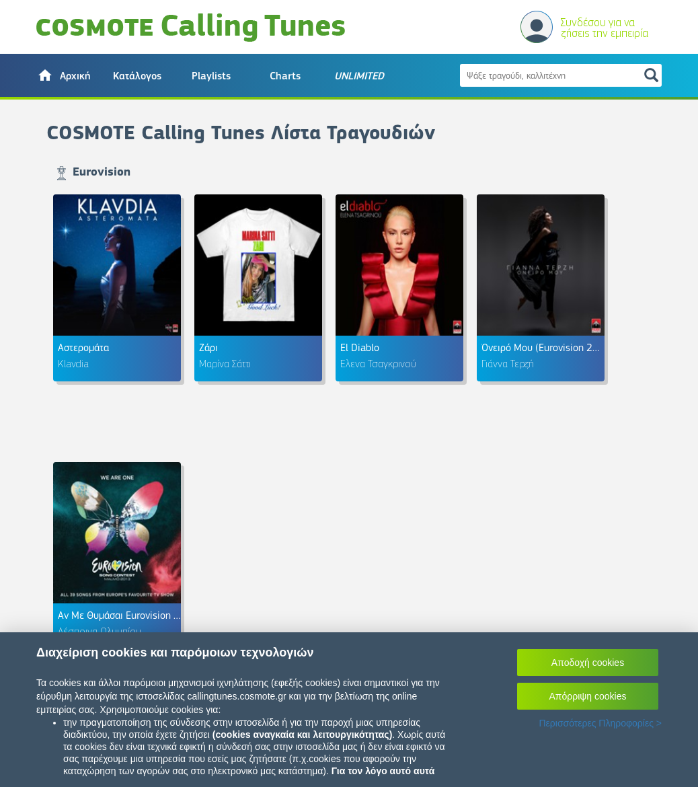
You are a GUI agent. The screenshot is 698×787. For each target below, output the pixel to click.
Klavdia (73, 363)
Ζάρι (208, 347)
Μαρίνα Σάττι (225, 363)
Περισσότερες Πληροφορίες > (600, 723)
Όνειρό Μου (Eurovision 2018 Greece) (564, 347)
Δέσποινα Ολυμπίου (99, 631)
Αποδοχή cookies (587, 662)
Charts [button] (285, 76)
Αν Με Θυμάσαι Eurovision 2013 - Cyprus (147, 615)
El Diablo (359, 347)
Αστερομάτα (83, 347)
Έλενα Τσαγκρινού (378, 363)
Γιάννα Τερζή (507, 363)
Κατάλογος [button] (137, 76)
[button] (63, 75)
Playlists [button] (211, 76)
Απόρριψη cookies (588, 696)
